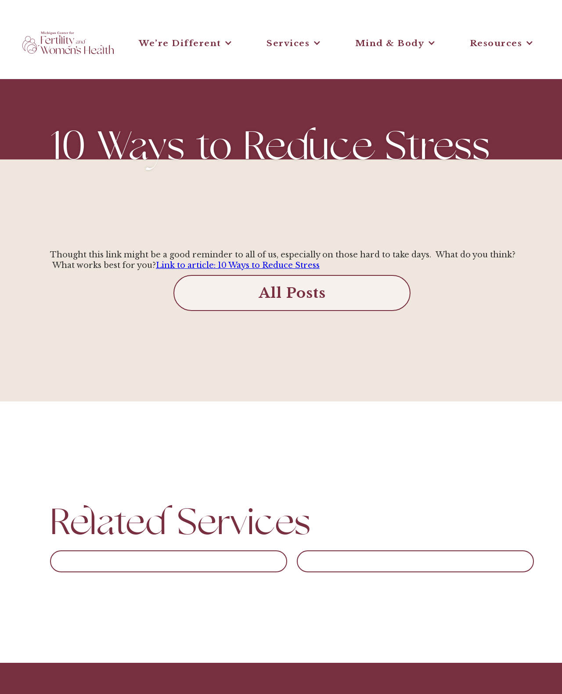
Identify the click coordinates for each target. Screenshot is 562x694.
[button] (185, 43)
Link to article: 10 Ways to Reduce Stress (238, 265)
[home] (68, 43)
